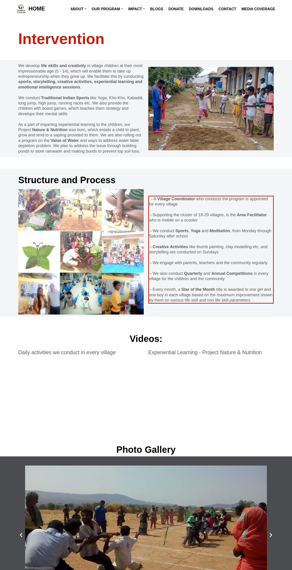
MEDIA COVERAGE (258, 9)
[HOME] (30, 8)
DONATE (175, 9)
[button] (84, 9)
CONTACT (227, 9)
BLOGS (156, 9)
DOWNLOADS (200, 9)
